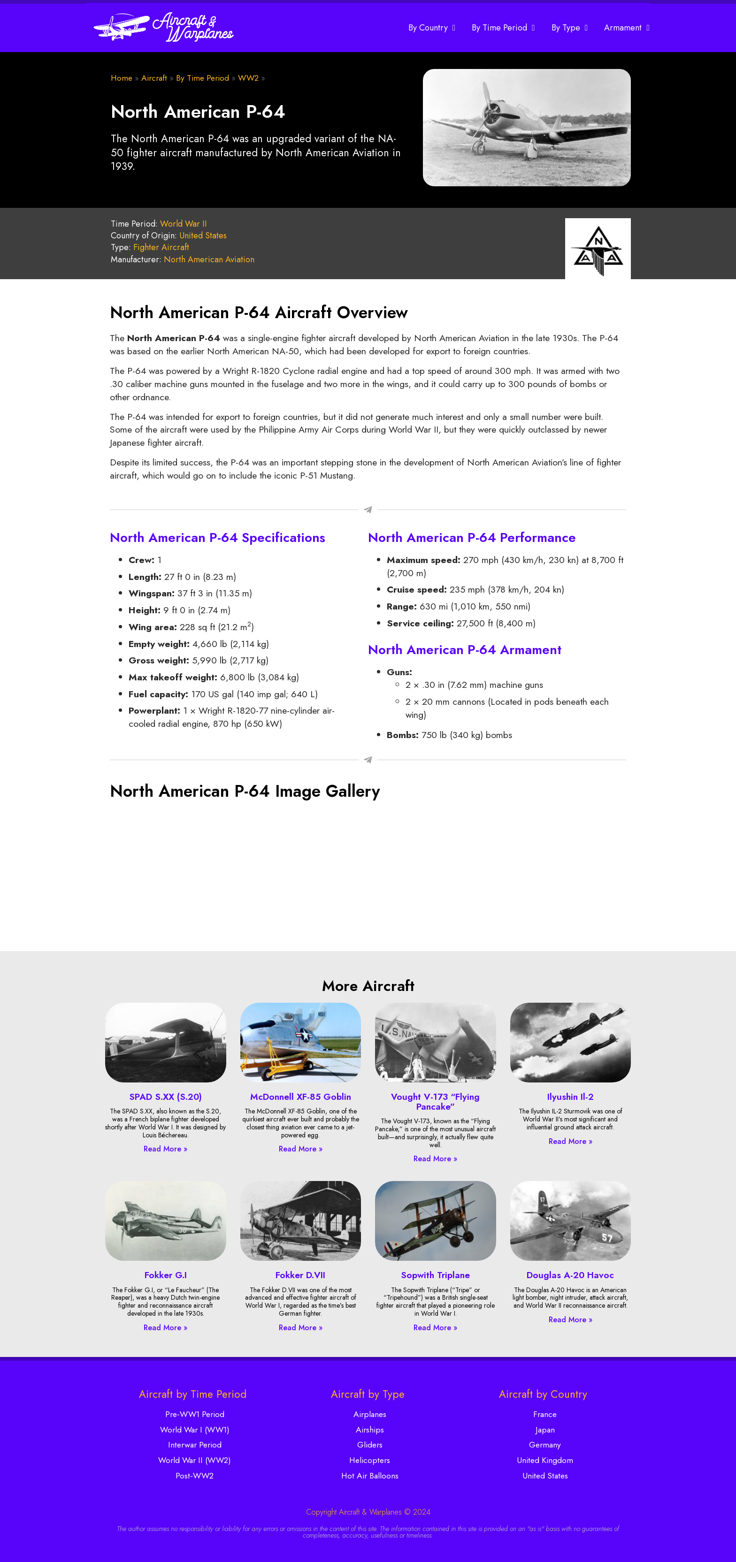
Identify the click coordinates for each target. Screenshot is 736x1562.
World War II (183, 224)
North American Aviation (209, 259)
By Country (432, 28)
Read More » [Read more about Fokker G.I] (165, 1327)
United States (203, 235)
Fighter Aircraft (161, 247)
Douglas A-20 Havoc (570, 1274)
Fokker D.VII (300, 1274)
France (545, 1414)
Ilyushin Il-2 (570, 1096)
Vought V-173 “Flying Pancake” (435, 1101)
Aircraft (154, 78)
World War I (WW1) (195, 1430)
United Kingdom (545, 1460)
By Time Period (503, 28)
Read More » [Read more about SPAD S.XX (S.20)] (165, 1148)
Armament (627, 28)
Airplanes (369, 1414)
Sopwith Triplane (435, 1274)
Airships (370, 1430)
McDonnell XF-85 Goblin (300, 1096)
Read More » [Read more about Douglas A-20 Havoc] (570, 1319)
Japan (545, 1430)
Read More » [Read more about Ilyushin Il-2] (570, 1141)
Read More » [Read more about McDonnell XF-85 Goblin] (300, 1148)
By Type (570, 28)
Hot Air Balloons (370, 1476)
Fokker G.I (166, 1274)
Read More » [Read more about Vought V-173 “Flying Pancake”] (435, 1158)
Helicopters (369, 1460)
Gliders (370, 1445)
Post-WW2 (195, 1476)
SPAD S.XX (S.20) (165, 1096)
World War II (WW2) (194, 1460)
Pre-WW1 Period (194, 1414)
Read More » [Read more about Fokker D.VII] (300, 1327)
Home (121, 78)
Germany (545, 1445)
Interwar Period (195, 1445)
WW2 (248, 78)
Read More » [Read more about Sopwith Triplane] (435, 1327)
